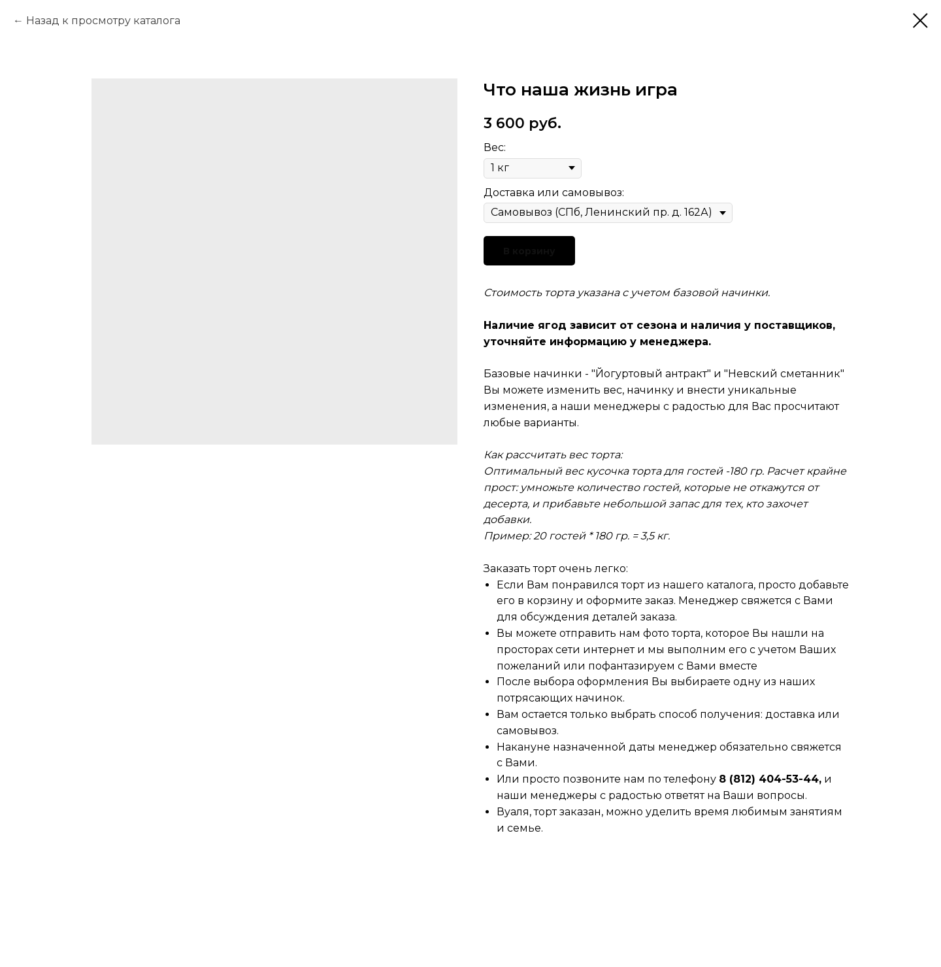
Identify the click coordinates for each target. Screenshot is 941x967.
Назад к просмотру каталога (103, 20)
